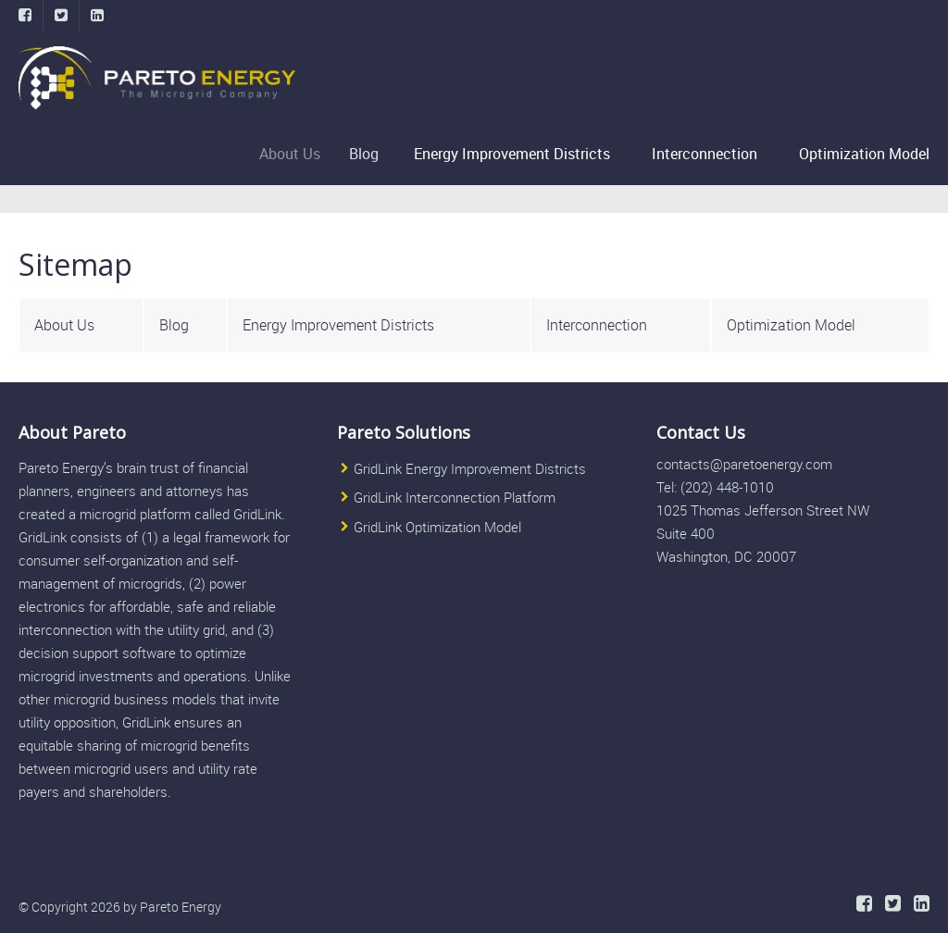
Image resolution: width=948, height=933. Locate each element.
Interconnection (704, 153)
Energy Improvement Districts (514, 153)
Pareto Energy (180, 906)
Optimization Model (864, 153)
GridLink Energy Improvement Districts (470, 468)
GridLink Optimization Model (437, 526)
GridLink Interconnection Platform (454, 498)
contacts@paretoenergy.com (744, 463)
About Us (296, 153)
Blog (369, 153)
